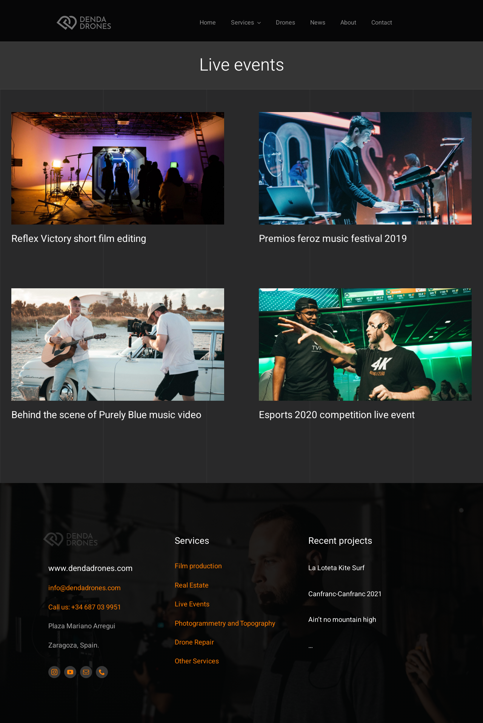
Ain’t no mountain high (342, 620)
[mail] (86, 672)
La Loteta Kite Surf (336, 568)
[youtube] (70, 672)
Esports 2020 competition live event (249, 405)
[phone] (102, 672)
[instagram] (54, 672)
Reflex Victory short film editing (78, 239)
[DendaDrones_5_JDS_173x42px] (83, 18)
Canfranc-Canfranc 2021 (345, 594)
